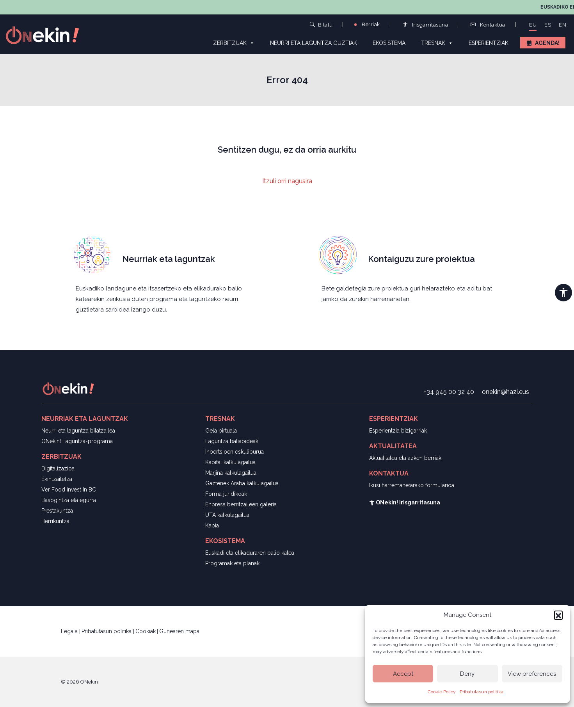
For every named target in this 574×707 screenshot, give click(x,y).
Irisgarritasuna (425, 25)
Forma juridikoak (226, 494)
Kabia (212, 525)
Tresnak (437, 42)
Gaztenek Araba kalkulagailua (242, 483)
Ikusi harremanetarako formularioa (411, 485)
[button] (558, 615)
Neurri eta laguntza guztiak (313, 43)
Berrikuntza (55, 521)
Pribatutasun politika (481, 692)
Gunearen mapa (179, 631)
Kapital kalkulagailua (230, 462)
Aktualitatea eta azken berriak (405, 458)
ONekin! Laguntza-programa (77, 441)
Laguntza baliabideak (231, 441)
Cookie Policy (442, 692)
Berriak (366, 24)
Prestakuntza (57, 511)
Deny (467, 673)
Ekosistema (389, 43)
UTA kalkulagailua (227, 515)
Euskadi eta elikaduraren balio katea (249, 553)
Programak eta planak (232, 563)
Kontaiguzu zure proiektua (421, 259)
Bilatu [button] (321, 24)
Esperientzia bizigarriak (398, 430)
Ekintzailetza (56, 479)
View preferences (532, 673)
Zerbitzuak (233, 42)
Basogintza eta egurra (68, 500)
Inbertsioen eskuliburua (234, 452)
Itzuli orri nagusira (287, 181)
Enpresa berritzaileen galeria (241, 504)
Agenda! (547, 43)
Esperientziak (488, 43)
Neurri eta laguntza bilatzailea (78, 430)
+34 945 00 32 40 (449, 391)
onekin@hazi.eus (505, 391)
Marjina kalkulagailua (230, 473)
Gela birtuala (221, 430)
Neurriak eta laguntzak (168, 259)
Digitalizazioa (58, 468)
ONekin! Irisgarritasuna (404, 502)
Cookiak (145, 631)
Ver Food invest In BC (68, 489)
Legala (70, 631)
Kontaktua (488, 25)
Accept (403, 673)
